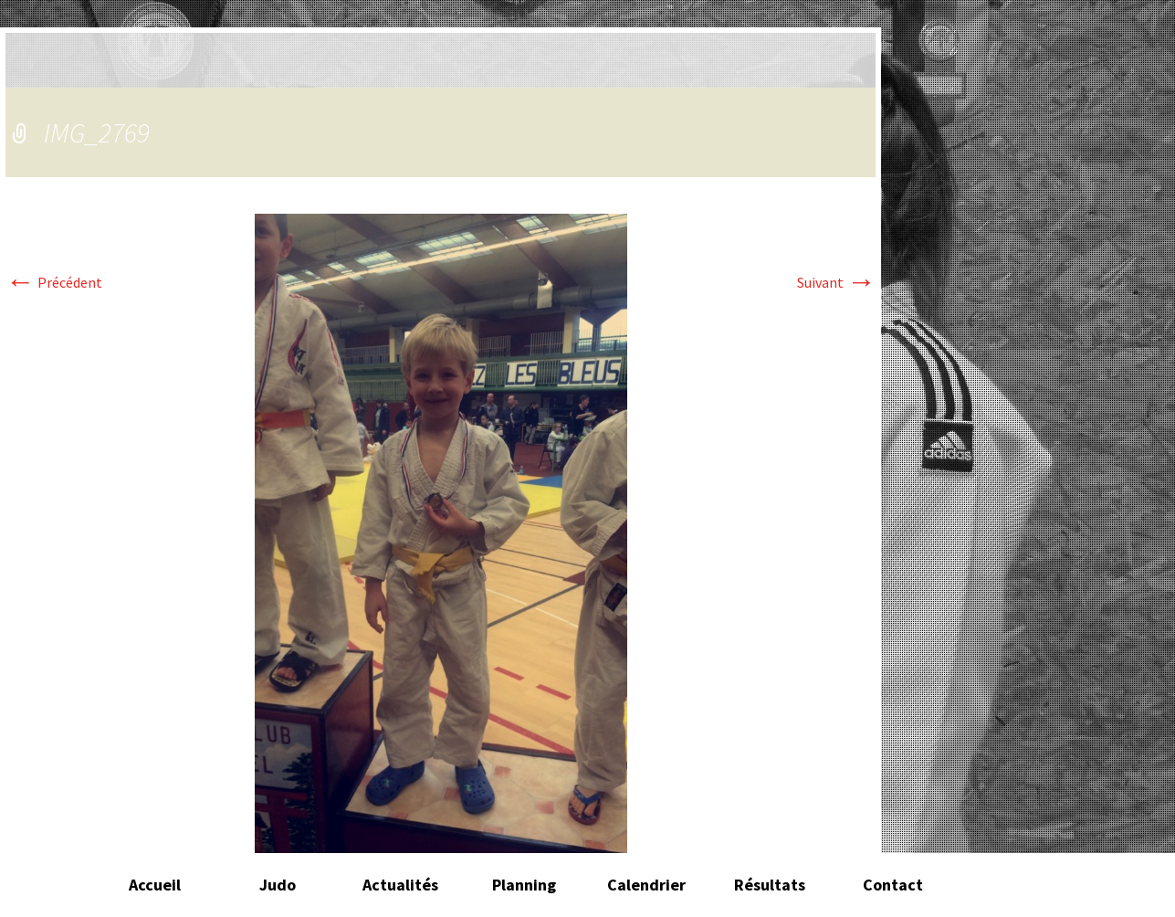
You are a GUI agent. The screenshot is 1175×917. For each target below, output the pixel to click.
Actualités (400, 884)
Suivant (836, 282)
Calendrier (646, 884)
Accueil (155, 884)
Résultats (769, 884)
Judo (277, 884)
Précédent (53, 282)
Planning (524, 884)
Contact (893, 884)
